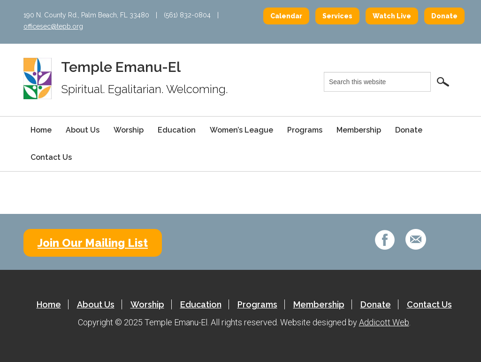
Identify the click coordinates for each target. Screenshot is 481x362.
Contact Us (51, 157)
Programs (304, 130)
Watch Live (392, 16)
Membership (358, 130)
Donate (444, 16)
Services (337, 16)
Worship (129, 130)
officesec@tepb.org (53, 26)
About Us (82, 130)
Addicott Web (384, 322)
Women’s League (241, 130)
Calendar (286, 16)
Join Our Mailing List (93, 243)
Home (41, 130)
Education (177, 130)
